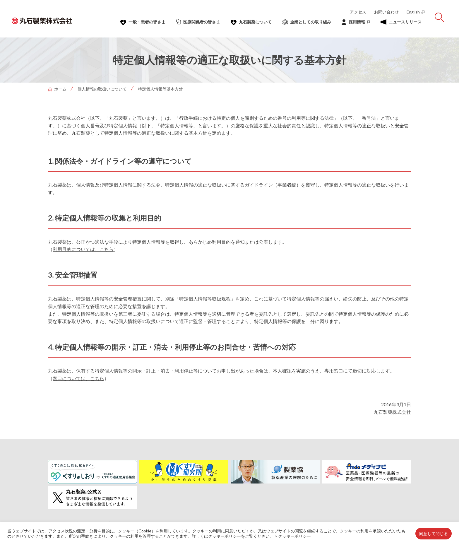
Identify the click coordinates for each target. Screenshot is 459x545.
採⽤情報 (356, 22)
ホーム (57, 88)
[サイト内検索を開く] (439, 17)
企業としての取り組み (306, 22)
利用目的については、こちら (83, 249)
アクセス (358, 11)
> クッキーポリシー (293, 536)
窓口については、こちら (78, 378)
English (415, 11)
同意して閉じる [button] (433, 533)
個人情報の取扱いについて (102, 88)
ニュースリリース (401, 22)
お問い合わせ (386, 11)
